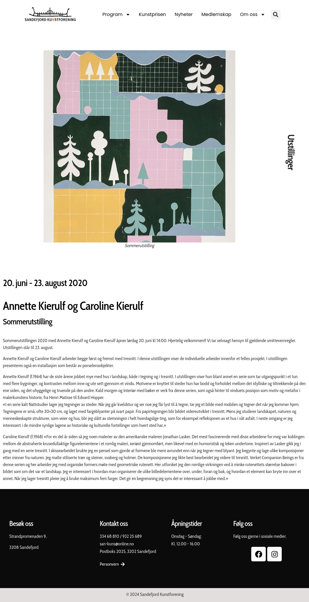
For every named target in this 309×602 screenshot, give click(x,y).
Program (116, 14)
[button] (276, 14)
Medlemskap (216, 14)
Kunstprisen (152, 14)
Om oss (252, 14)
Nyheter (184, 14)
